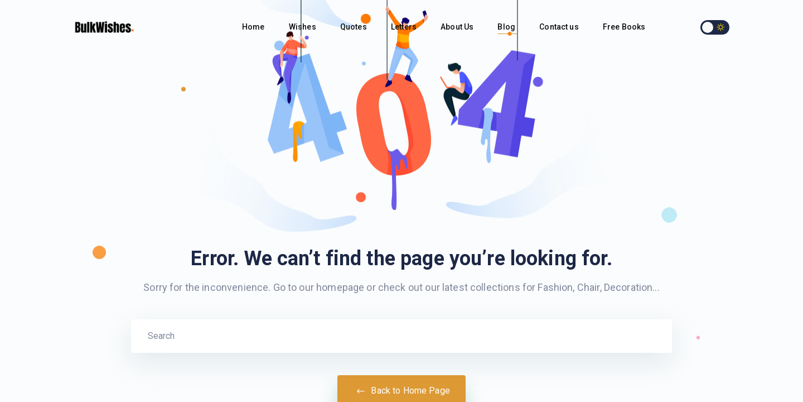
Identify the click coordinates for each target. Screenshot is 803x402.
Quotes (354, 26)
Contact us (560, 26)
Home (254, 26)
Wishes (303, 26)
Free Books (625, 26)
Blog (507, 26)
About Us (458, 26)
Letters (404, 26)
